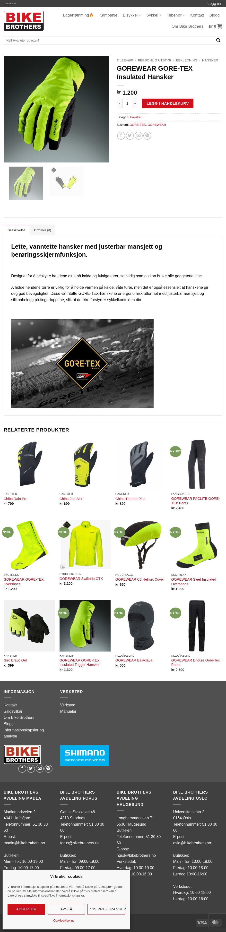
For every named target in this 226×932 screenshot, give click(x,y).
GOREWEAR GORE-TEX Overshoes (24, 581)
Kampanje (108, 15)
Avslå (66, 909)
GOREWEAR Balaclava (133, 660)
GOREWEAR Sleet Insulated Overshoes (193, 581)
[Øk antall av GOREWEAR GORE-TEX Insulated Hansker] (135, 103)
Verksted (67, 705)
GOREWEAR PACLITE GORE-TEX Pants (195, 501)
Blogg (214, 15)
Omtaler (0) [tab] (42, 230)
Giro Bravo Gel (15, 660)
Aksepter (26, 909)
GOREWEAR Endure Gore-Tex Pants (195, 662)
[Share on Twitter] (130, 136)
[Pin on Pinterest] (147, 136)
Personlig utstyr (154, 60)
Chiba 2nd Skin (71, 499)
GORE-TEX (138, 125)
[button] (215, 26)
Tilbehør (176, 15)
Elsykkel (132, 15)
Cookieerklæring (63, 920)
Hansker (210, 60)
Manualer (68, 711)
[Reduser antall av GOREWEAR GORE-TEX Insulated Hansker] (119, 103)
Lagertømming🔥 (78, 15)
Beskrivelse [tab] (17, 230)
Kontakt (197, 15)
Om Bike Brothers (188, 26)
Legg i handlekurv (168, 103)
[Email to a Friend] (139, 136)
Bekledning (186, 60)
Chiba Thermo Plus (130, 499)
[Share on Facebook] (121, 136)
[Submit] (218, 40)
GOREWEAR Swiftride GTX (81, 579)
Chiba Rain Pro (15, 499)
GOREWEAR (157, 125)
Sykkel (154, 15)
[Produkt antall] (127, 103)
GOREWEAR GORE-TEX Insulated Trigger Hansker (80, 662)
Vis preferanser (107, 909)
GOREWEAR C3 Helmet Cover (139, 579)
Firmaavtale (10, 3)
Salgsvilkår (13, 711)
